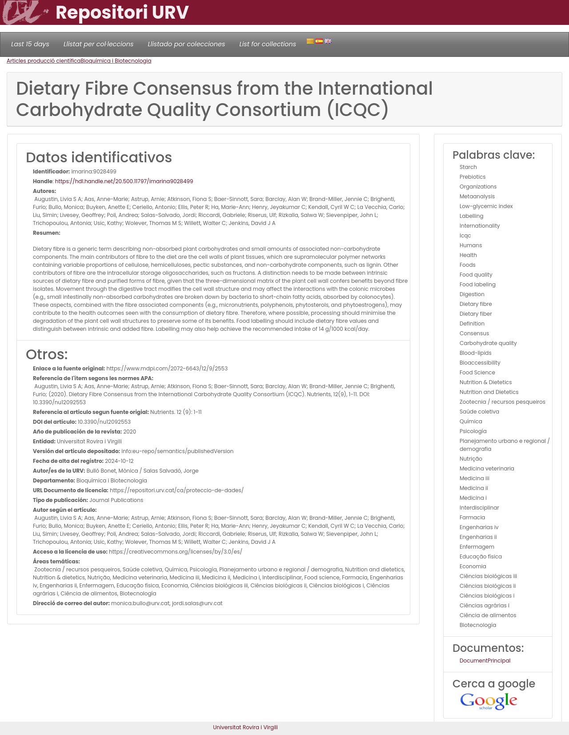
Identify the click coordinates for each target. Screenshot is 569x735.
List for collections (267, 44)
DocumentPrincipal (485, 660)
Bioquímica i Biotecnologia (115, 60)
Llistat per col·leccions (99, 44)
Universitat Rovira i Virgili (245, 727)
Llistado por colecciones (186, 44)
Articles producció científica (43, 60)
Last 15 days (30, 44)
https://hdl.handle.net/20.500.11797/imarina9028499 (124, 181)
